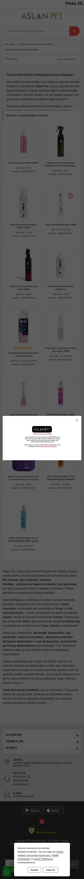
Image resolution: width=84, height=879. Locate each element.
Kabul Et (50, 870)
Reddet (34, 870)
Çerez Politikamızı (43, 859)
